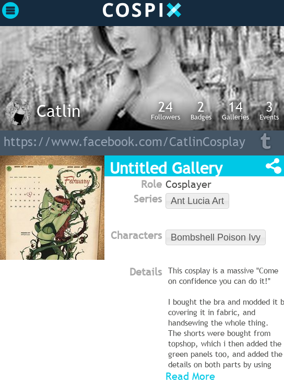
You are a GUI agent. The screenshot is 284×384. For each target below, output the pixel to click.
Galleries (235, 110)
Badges (201, 110)
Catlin (58, 110)
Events (269, 110)
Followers (165, 110)
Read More (190, 376)
